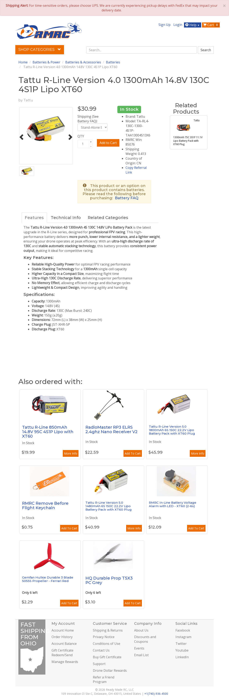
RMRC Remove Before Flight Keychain (45, 505)
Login (177, 24)
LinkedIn (182, 657)
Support (99, 664)
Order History (62, 637)
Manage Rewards (65, 661)
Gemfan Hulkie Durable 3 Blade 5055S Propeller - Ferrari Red (47, 579)
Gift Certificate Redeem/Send (62, 652)
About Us (141, 630)
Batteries (113, 62)
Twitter (181, 643)
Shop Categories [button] (39, 49)
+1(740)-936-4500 (156, 694)
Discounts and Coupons (145, 639)
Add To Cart (133, 453)
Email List (141, 655)
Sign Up (164, 24)
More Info (70, 453)
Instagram (183, 637)
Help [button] (193, 25)
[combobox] (141, 50)
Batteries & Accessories (83, 62)
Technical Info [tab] (66, 217)
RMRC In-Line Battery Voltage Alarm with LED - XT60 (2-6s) (172, 504)
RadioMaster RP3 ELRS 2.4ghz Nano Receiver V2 (111, 429)
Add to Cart (108, 143)
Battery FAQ (126, 198)
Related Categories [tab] (108, 217)
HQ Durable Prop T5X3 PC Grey (109, 580)
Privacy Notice (103, 637)
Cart (211, 25)
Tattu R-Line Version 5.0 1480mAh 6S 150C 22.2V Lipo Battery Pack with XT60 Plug (108, 506)
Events (139, 648)
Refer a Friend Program (103, 679)
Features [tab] (34, 217)
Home (23, 62)
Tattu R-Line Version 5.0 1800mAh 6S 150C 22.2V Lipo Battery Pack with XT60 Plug (172, 430)
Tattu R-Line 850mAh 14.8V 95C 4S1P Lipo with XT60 (47, 432)
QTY (80, 136)
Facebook (182, 630)
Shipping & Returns (108, 630)
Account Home (63, 630)
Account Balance (64, 643)
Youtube (182, 650)
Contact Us (101, 650)
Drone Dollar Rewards (110, 670)
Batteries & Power (46, 62)
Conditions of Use (106, 643)
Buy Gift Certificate (107, 657)
